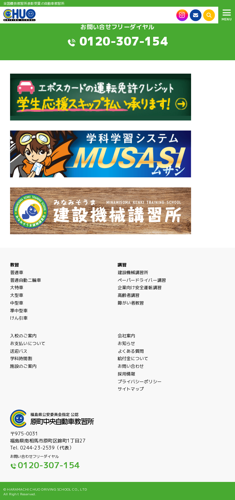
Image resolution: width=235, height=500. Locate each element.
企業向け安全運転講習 (140, 293)
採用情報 (126, 381)
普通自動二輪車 (25, 286)
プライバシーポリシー (140, 389)
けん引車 (19, 324)
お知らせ (126, 349)
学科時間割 (21, 364)
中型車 (16, 309)
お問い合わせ (131, 372)
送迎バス (19, 357)
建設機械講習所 (133, 278)
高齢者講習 (129, 301)
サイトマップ (131, 396)
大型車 (16, 301)
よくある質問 (131, 357)
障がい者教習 (131, 309)
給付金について (133, 364)
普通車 (16, 275)
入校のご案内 (23, 342)
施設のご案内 (23, 372)
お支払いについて (27, 349)
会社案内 (126, 342)
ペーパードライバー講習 (142, 286)
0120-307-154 (123, 41)
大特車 (16, 293)
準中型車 (19, 316)
